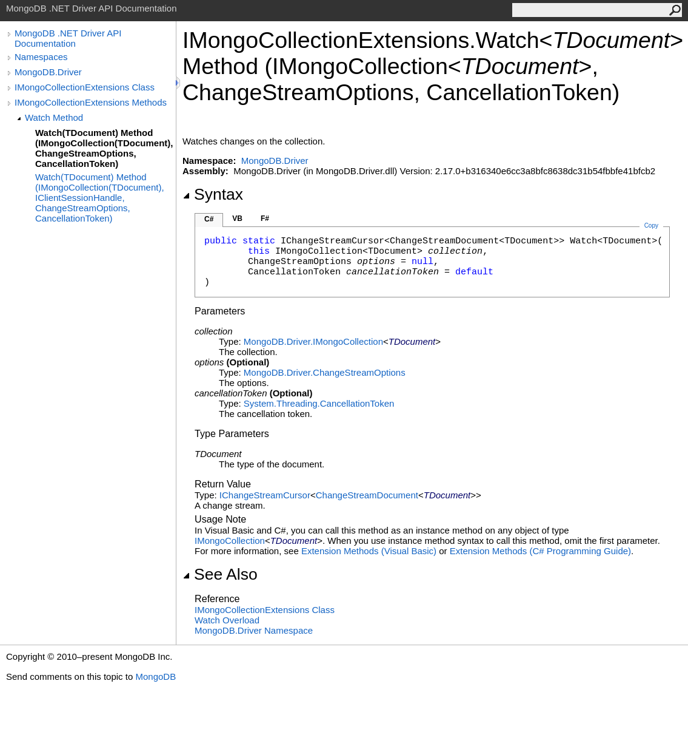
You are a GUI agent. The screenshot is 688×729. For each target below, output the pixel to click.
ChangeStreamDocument (367, 495)
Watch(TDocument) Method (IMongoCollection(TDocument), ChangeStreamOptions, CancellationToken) (104, 148)
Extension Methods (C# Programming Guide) (540, 551)
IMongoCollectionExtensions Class (85, 87)
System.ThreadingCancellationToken (319, 403)
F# (265, 218)
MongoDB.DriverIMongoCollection (313, 341)
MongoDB (155, 676)
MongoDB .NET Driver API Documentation (68, 38)
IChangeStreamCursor (264, 495)
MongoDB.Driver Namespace (254, 630)
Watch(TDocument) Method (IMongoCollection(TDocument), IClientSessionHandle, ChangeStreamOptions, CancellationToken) (99, 197)
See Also (220, 574)
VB (237, 218)
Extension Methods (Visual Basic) (368, 551)
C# (208, 219)
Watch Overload (227, 620)
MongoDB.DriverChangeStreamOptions (325, 372)
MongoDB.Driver (48, 72)
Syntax (212, 194)
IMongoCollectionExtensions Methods (91, 102)
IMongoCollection (230, 540)
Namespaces (41, 57)
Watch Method (54, 117)
